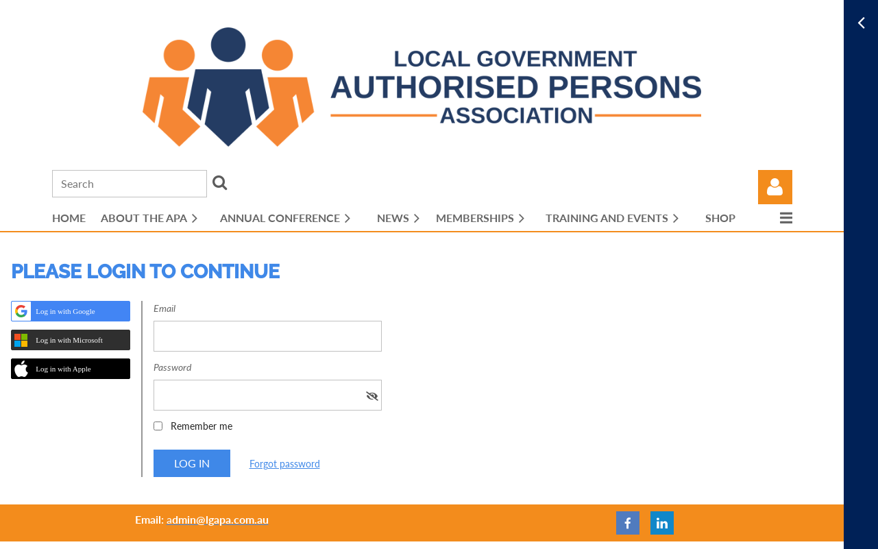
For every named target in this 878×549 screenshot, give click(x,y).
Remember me (201, 426)
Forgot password (284, 463)
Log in (775, 187)
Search (220, 182)
